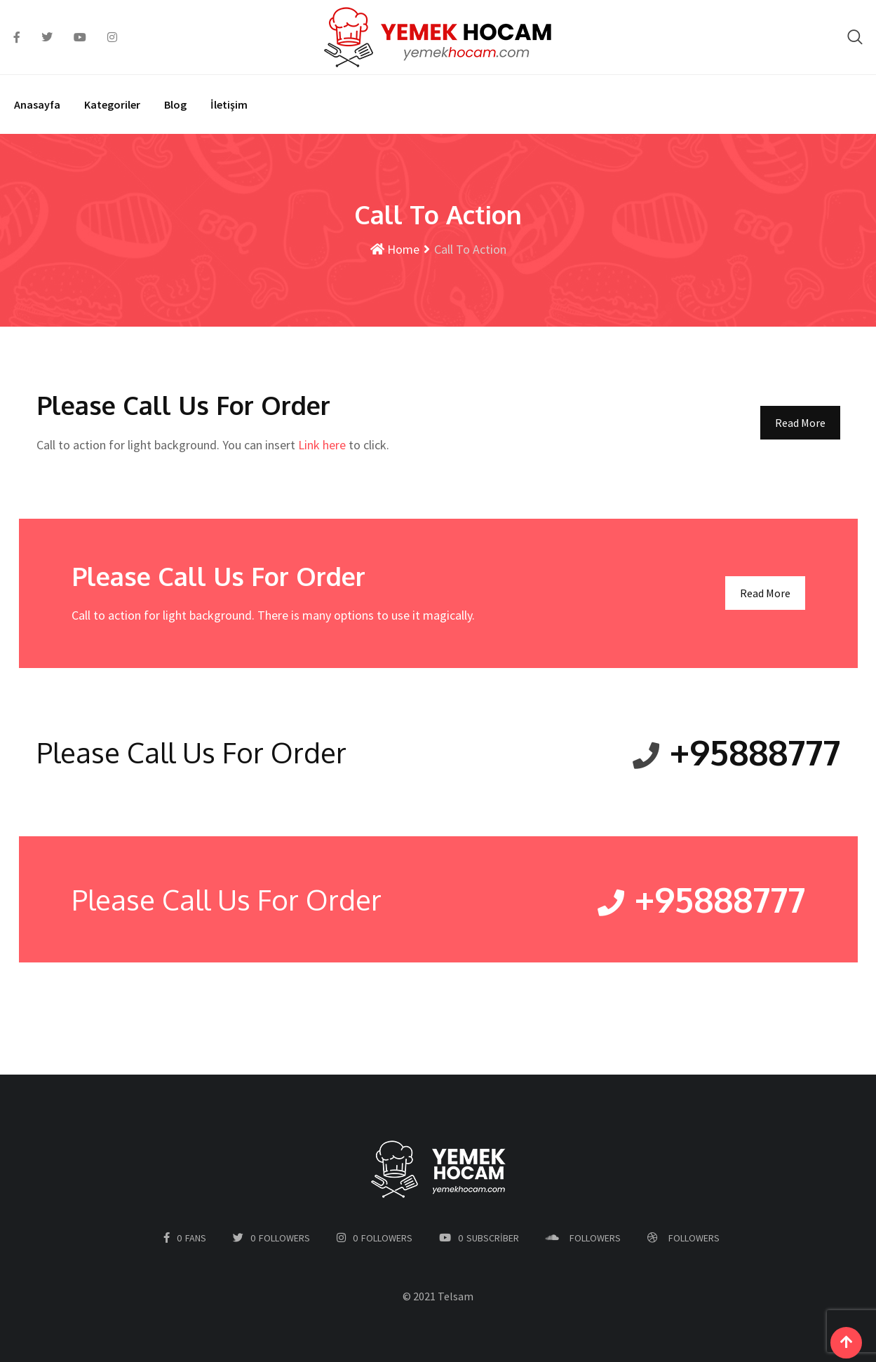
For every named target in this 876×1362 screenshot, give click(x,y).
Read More (800, 423)
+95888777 (753, 752)
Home (394, 249)
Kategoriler (112, 104)
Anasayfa (37, 104)
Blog (175, 104)
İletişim (229, 104)
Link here (322, 445)
